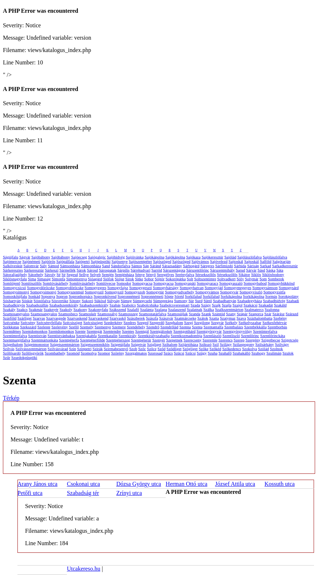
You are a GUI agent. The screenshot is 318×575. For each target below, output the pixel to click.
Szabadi (292, 300)
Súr (191, 300)
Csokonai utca (83, 484)
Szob (133, 348)
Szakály (9, 309)
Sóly (240, 279)
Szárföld (9, 318)
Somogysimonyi (16, 292)
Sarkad (265, 265)
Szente (80, 331)
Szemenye (102, 327)
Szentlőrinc (250, 335)
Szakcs (22, 309)
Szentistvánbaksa (61, 335)
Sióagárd (95, 279)
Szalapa (160, 309)
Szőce (151, 348)
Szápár (242, 314)
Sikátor (244, 274)
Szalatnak (194, 309)
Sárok (81, 270)
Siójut (119, 279)
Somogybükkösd (280, 283)
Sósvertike (60, 300)
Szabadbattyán (224, 300)
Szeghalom (174, 322)
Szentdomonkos (34, 331)
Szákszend (117, 309)
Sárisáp (253, 265)
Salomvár (31, 265)
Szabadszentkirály (64, 305)
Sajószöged (162, 261)
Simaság (44, 279)
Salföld (265, 261)
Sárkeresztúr (34, 270)
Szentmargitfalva (16, 340)
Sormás (271, 296)
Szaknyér (51, 309)
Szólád (263, 348)
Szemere (119, 327)
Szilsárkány (264, 344)
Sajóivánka (135, 257)
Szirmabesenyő (116, 348)
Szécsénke (11, 322)
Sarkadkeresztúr (285, 265)
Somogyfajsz (117, 287)
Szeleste (44, 327)
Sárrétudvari (140, 270)
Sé (59, 274)
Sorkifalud (193, 296)
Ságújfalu (10, 257)
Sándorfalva (120, 265)
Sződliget (174, 348)
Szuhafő (225, 353)
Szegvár (217, 322)
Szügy (202, 353)
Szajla (227, 305)
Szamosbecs (68, 314)
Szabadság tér (83, 493)
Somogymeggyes (237, 287)
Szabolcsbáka (147, 305)
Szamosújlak (177, 314)
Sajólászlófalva (249, 257)
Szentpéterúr (141, 340)
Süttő (208, 300)
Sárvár (251, 270)
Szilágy (226, 344)
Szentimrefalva (265, 331)
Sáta (280, 270)
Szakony (80, 309)
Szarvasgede (56, 318)
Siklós (256, 274)
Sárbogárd (191, 265)
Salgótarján (282, 261)
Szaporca (256, 314)
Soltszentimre (205, 279)
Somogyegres (95, 287)
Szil (216, 344)
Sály (43, 265)
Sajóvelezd (219, 261)
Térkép (11, 398)
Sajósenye (120, 261)
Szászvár (166, 318)
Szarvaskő (117, 318)
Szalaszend (177, 309)
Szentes (128, 331)
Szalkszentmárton (229, 309)
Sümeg (126, 300)
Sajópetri (82, 261)
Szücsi (179, 353)
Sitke (139, 279)
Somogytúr (155, 292)
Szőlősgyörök (33, 353)
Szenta (197, 327)
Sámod (53, 265)
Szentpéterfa (69, 340)
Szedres (130, 322)
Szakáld (280, 305)
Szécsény (28, 322)
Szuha (213, 353)
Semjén (108, 274)
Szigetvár (138, 344)
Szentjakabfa (86, 335)
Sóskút (27, 300)
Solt (190, 279)
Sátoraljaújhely (15, 274)
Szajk (216, 305)
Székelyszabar (249, 322)
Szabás (115, 305)
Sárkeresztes (13, 270)
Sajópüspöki (100, 261)
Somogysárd (289, 287)
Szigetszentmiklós (95, 344)
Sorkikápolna (231, 296)
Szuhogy (258, 353)
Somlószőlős (31, 283)
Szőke (204, 348)
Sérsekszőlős (205, 274)
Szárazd (292, 314)
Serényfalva (184, 274)
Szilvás (9, 348)
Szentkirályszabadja (154, 335)
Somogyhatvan (192, 287)
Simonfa (58, 279)
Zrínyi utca (129, 493)
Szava (241, 318)
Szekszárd (28, 327)
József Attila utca (235, 484)
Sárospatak (107, 270)
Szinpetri (84, 348)
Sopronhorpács (81, 296)
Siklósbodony (273, 274)
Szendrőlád (169, 327)
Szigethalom (13, 344)
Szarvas (39, 318)
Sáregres (207, 265)
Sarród (156, 270)
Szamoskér (87, 314)
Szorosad (155, 353)
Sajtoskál (236, 261)
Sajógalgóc (97, 257)
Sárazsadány (172, 265)
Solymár (251, 279)
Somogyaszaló (230, 283)
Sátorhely (35, 274)
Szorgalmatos (136, 353)
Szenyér (158, 340)
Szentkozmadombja (186, 335)
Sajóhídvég (116, 257)
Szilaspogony (243, 344)
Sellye (84, 274)
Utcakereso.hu (83, 569)
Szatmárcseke (185, 318)
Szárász (278, 314)
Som (263, 279)
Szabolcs (129, 305)
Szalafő (133, 309)
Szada (195, 305)
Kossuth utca (280, 484)
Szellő (74, 327)
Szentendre (112, 331)
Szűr (6, 357)
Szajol (238, 305)
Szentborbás (277, 327)
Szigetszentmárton (65, 344)
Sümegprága (163, 300)
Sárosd (92, 270)
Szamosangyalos (16, 314)
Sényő (151, 274)
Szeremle (209, 340)
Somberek (276, 279)
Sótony (75, 300)
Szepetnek (174, 340)
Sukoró (87, 300)
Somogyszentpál (70, 292)
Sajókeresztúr (213, 257)
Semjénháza (124, 274)
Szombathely (55, 353)
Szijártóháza (188, 344)
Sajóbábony (40, 257)
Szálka (208, 309)
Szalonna (272, 309)
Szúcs (168, 353)
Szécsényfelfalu (49, 322)
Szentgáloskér (161, 331)
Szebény (280, 318)
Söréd (179, 296)
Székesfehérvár (274, 322)
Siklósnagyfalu (15, 279)
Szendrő (152, 327)
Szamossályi (107, 314)
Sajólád (230, 257)
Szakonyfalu (98, 309)
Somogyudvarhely (179, 292)
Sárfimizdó (224, 265)
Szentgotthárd (184, 331)
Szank (206, 314)
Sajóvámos (200, 261)
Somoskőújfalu (15, 296)
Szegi (188, 322)
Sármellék (67, 270)
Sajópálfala (65, 261)
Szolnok (276, 348)
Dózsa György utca (138, 484)
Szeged (143, 322)
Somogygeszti (140, 287)
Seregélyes (165, 274)
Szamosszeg (128, 314)
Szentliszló (231, 335)
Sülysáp (113, 300)
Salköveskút (13, 265)
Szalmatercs (253, 309)
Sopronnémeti (128, 296)
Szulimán (274, 353)
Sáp (146, 265)
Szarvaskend (77, 318)
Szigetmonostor (36, 344)
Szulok (288, 353)
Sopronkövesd (105, 296)
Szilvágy (282, 344)
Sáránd (155, 265)
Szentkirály (127, 335)
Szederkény (113, 322)
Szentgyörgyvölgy (237, 331)
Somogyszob (135, 292)
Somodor (124, 283)
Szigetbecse (270, 340)
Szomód (73, 353)
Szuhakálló (241, 353)
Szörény (117, 353)
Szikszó (205, 344)
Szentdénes (12, 331)
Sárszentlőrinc (197, 270)
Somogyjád (214, 287)
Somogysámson (265, 287)
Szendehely (136, 327)
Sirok (129, 279)
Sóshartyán (12, 300)
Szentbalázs (233, 327)
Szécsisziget (72, 322)
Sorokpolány (288, 296)
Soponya (48, 296)
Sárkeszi (51, 270)
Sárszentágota (174, 270)
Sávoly (50, 274)
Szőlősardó (12, 353)
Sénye (140, 274)
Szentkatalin (107, 335)
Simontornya (76, 279)
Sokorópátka (175, 279)
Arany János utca (37, 484)
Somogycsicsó (14, 287)
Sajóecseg (79, 257)
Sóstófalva (41, 300)
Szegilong (202, 322)
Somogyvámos (207, 292)
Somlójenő (11, 283)
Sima (32, 279)
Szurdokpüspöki (24, 357)
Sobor (149, 279)
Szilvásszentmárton (31, 348)
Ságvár (25, 257)
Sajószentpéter (140, 261)
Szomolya (89, 353)
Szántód (218, 314)
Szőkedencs (231, 348)
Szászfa (152, 318)
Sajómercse (12, 261)
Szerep (239, 340)
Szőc (142, 348)
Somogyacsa (142, 283)
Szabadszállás (37, 305)
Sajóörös (48, 261)
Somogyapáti (185, 283)
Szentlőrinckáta (272, 335)
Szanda (194, 314)
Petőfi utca (30, 493)
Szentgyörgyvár (209, 331)
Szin (72, 348)
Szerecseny (192, 340)
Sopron (62, 296)
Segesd (72, 274)
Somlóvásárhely (55, 283)
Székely (231, 322)
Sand (106, 265)
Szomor (104, 353)
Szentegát (94, 331)
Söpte (168, 296)
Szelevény (60, 327)
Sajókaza (193, 257)
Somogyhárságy (166, 287)
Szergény (253, 340)
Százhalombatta (260, 318)
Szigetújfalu (120, 344)
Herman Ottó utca (187, 484)
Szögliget (190, 348)
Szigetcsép (289, 340)
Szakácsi (250, 305)
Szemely (87, 327)
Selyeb (95, 274)
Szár (267, 314)
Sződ (161, 348)
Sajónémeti (31, 261)
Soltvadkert (226, 279)
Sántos (136, 265)
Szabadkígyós (14, 305)
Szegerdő (156, 322)
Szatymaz (228, 318)
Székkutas (11, 327)
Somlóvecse (106, 283)
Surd (198, 300)
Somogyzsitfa (274, 292)
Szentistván (37, 335)
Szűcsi (190, 353)
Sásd (261, 270)
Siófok (108, 279)
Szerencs (225, 340)
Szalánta (146, 309)
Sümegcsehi (142, 300)
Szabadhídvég (274, 300)
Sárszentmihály (222, 270)
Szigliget (154, 344)
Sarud (240, 270)
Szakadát (265, 305)
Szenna (185, 327)
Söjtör (160, 279)
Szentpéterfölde (92, 340)
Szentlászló (212, 335)
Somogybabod (255, 283)
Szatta (214, 318)
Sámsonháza (70, 265)
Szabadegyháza (249, 300)
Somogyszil (94, 292)
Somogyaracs (207, 283)
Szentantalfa (213, 327)
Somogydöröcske (41, 287)
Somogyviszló (250, 292)
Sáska (270, 270)
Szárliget (24, 318)
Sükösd (100, 300)
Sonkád (34, 296)
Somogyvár (229, 292)
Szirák (98, 348)
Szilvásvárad (58, 348)
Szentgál (142, 331)
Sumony (181, 300)
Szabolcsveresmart (174, 305)
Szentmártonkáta (44, 340)
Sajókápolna (154, 257)
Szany (231, 314)
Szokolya (249, 348)
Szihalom (169, 344)
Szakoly (66, 309)
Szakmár (36, 309)
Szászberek (136, 318)
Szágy (206, 305)
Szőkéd (215, 348)
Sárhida (240, 265)
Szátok (202, 318)
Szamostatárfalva (152, 314)
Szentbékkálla (255, 327)
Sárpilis (123, 270)
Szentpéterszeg (118, 340)
